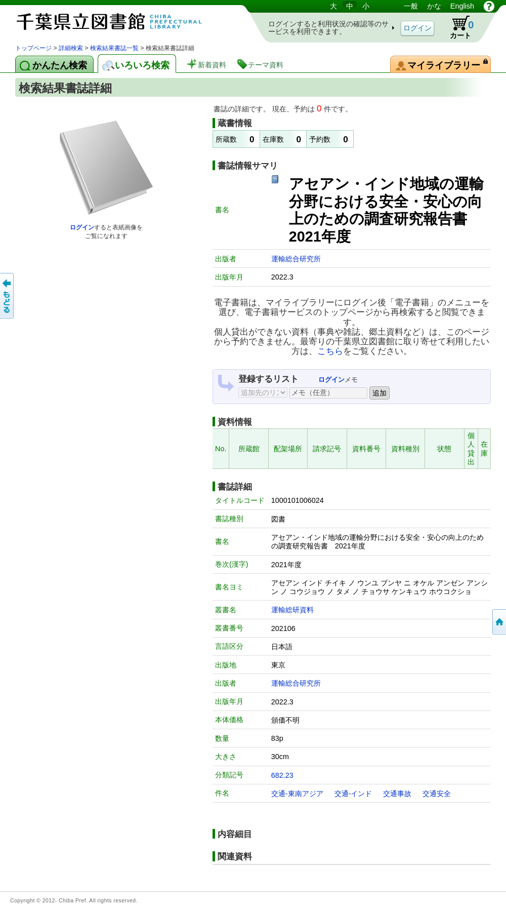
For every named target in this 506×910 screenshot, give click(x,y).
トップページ (33, 48)
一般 (411, 6)
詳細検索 (71, 48)
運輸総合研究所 (296, 259)
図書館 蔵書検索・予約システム (121, 21)
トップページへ (498, 622)
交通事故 (397, 793)
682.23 (282, 775)
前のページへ (7, 296)
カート (457, 27)
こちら (330, 351)
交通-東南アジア (297, 793)
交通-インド (353, 793)
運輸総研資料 (292, 610)
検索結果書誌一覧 (114, 48)
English (462, 6)
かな (434, 6)
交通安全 (437, 793)
